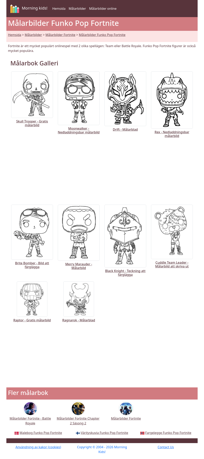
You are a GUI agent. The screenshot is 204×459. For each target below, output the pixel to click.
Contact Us (166, 447)
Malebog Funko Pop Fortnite (41, 433)
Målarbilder (77, 8)
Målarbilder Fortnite (60, 35)
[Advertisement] (102, 170)
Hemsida (58, 8)
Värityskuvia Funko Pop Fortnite (104, 433)
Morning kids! (28, 9)
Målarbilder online (103, 8)
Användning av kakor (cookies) (38, 447)
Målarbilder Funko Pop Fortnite (102, 35)
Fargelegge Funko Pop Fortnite (168, 433)
